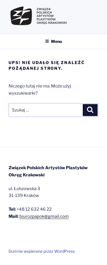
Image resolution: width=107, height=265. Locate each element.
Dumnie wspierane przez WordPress (42, 251)
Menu (53, 41)
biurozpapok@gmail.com (44, 216)
